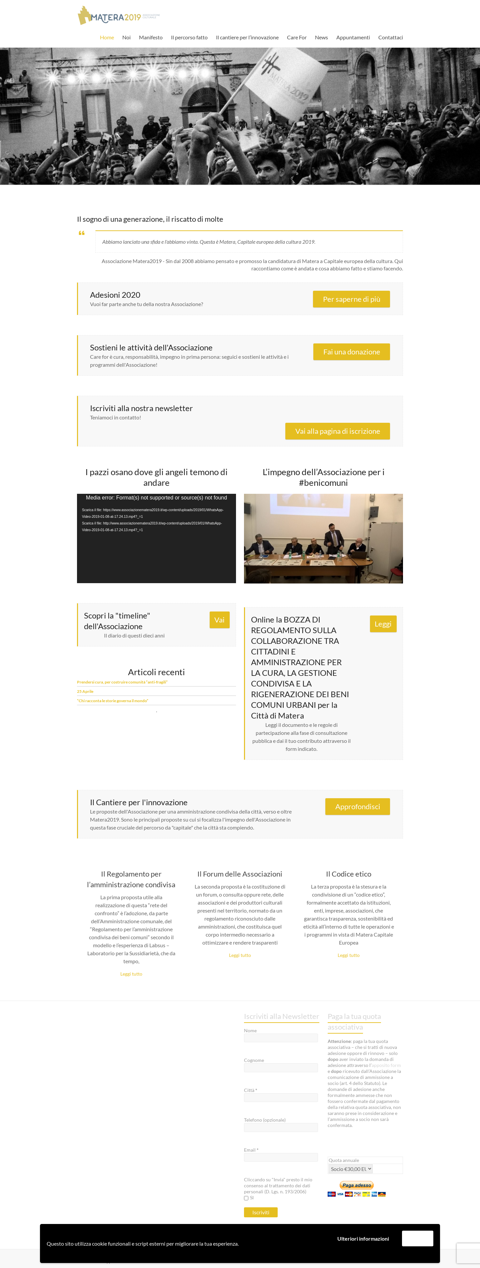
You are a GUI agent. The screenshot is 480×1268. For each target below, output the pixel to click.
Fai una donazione (351, 351)
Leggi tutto (131, 974)
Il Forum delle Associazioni (239, 873)
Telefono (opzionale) (265, 1120)
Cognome (254, 1060)
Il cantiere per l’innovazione (247, 37)
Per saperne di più (351, 298)
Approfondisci (357, 806)
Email (251, 1150)
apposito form (386, 1065)
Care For (297, 37)
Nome (250, 1030)
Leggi (383, 623)
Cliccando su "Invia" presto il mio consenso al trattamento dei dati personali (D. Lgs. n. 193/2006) (278, 1185)
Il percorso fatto (189, 37)
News (321, 37)
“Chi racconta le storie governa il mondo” (112, 700)
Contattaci (390, 37)
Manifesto (151, 37)
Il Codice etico (348, 873)
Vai (219, 619)
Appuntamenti (353, 37)
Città (250, 1090)
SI (249, 1197)
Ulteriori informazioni (363, 1238)
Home (107, 37)
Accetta (417, 1238)
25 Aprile (85, 691)
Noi (126, 37)
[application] (156, 538)
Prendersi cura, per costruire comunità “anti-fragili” (122, 682)
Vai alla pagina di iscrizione (337, 430)
